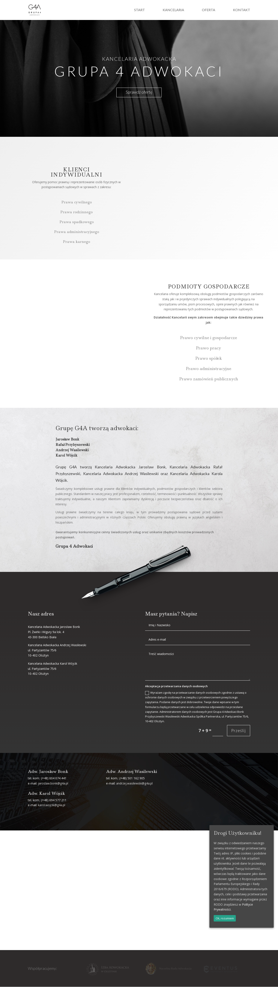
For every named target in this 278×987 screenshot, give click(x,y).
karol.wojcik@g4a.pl (51, 805)
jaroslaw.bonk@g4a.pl (53, 783)
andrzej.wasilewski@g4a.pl (134, 783)
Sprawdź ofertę (139, 92)
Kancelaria (173, 10)
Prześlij (238, 730)
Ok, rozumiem (225, 918)
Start (139, 10)
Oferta (208, 10)
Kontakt (241, 10)
